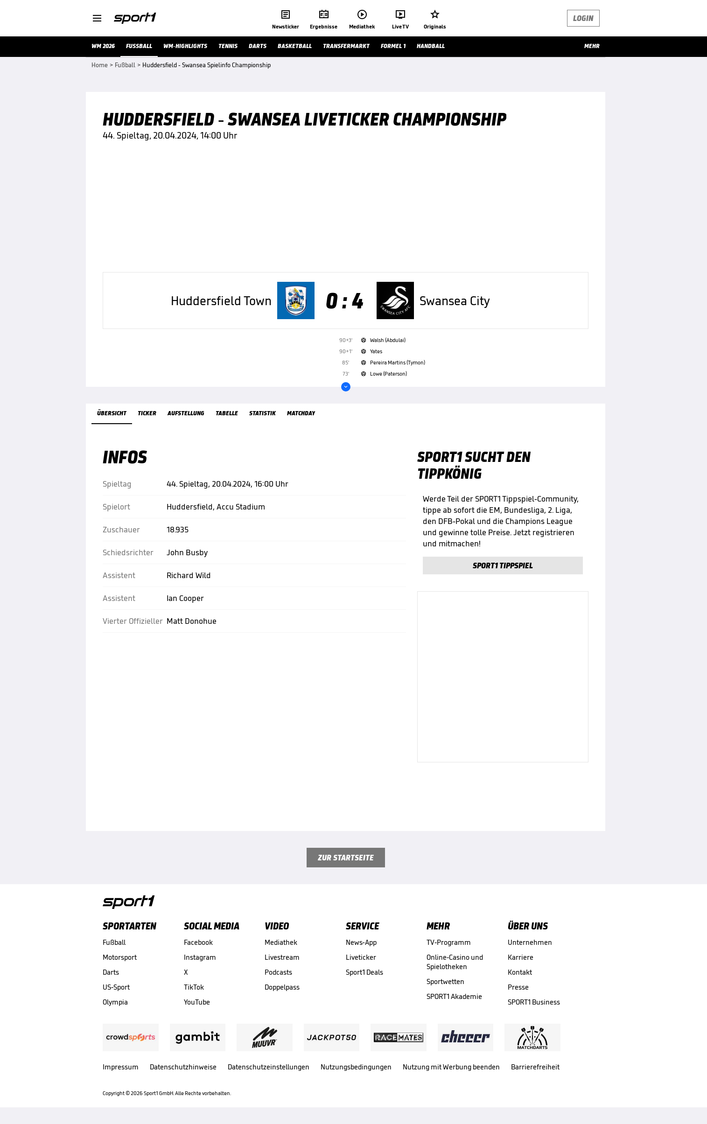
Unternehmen (530, 942)
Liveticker (361, 957)
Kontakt (520, 972)
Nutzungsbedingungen (356, 1066)
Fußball (114, 942)
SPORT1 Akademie (454, 996)
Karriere (520, 957)
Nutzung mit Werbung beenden (451, 1066)
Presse (518, 987)
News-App (361, 942)
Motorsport (120, 957)
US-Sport (116, 987)
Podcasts (278, 972)
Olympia (115, 1002)
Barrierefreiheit (535, 1066)
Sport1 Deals (364, 972)
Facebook (198, 942)
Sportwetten (445, 981)
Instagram (200, 957)
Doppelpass (282, 987)
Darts (111, 972)
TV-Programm (449, 942)
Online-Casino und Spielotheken (455, 962)
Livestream (282, 957)
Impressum (121, 1066)
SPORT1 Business (534, 1002)
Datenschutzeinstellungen (268, 1066)
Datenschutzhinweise (183, 1066)
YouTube (197, 1002)
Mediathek (281, 942)
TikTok (194, 987)
